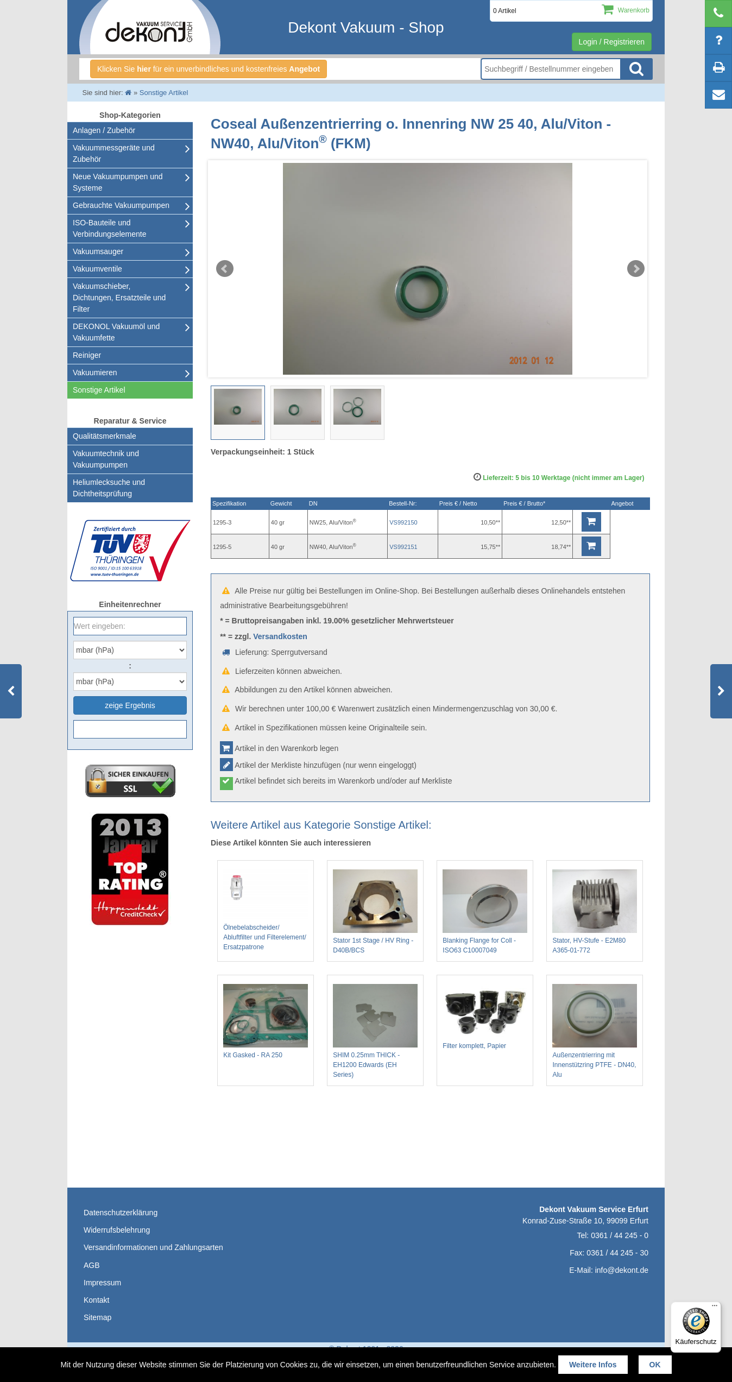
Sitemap (97, 1317)
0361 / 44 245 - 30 (617, 1252)
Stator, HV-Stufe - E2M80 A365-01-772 (594, 911)
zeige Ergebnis (130, 705)
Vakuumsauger (98, 251)
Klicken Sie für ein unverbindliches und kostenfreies (208, 69)
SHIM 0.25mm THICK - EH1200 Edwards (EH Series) (375, 1031)
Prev (225, 268)
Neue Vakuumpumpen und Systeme (118, 182)
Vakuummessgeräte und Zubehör (114, 153)
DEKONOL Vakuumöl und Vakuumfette (116, 332)
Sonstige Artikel (99, 390)
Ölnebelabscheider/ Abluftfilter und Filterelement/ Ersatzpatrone (265, 910)
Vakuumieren (95, 372)
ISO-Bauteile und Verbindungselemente (109, 228)
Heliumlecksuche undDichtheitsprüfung (109, 488)
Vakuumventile (97, 268)
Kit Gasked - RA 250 (265, 1021)
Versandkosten (280, 636)
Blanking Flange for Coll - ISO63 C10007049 (485, 911)
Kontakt (96, 1300)
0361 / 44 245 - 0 (619, 1235)
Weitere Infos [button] (593, 1364)
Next (636, 268)
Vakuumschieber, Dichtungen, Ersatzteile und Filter (119, 297)
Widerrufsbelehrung (117, 1230)
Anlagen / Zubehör (104, 130)
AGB (92, 1265)
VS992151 (403, 547)
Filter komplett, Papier (485, 1017)
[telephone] (718, 13)
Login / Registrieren (612, 41)
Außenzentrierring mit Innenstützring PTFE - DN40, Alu (594, 1031)
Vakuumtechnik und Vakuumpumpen (106, 459)
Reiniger (87, 355)
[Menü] (714, 1308)
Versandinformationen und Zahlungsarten (153, 1247)
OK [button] (655, 1364)
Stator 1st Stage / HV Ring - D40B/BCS (375, 911)
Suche (636, 69)
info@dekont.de (621, 1270)
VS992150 (403, 522)
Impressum (102, 1282)
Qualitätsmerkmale (104, 436)
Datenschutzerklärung (120, 1212)
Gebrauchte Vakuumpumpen (121, 205)
